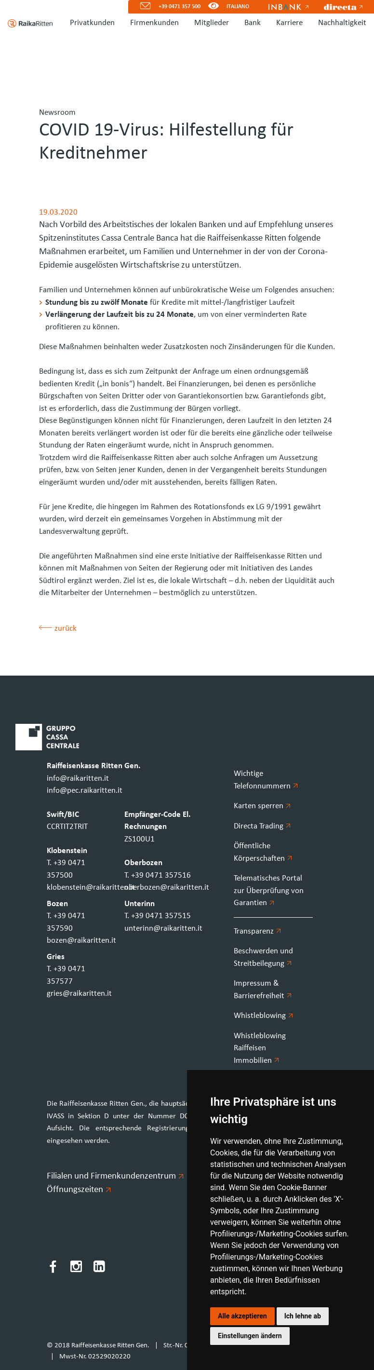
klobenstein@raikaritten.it (91, 887)
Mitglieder (211, 23)
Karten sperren (262, 806)
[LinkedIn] (99, 1268)
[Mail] (141, 7)
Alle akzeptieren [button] (242, 1316)
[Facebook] (53, 1268)
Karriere (289, 23)
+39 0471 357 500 (179, 7)
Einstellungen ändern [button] (250, 1336)
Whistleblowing (263, 1016)
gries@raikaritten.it (79, 994)
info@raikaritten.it (78, 778)
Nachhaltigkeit (342, 23)
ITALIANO (238, 7)
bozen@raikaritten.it (81, 940)
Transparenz (257, 931)
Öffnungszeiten (78, 1189)
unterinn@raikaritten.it (163, 928)
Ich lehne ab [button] (302, 1316)
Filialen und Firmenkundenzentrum (115, 1176)
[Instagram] (76, 1268)
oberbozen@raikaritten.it (166, 887)
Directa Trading (262, 826)
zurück (58, 628)
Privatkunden (92, 23)
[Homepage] (26, 23)
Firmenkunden (154, 23)
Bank (252, 23)
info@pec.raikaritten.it (84, 791)
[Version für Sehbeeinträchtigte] (213, 7)
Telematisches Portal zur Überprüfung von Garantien (269, 890)
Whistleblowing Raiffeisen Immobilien (260, 1048)
